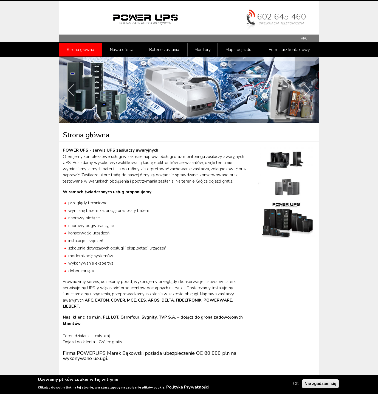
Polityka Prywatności (187, 387)
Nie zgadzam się (320, 384)
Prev (71, 90)
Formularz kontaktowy (289, 49)
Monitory (202, 49)
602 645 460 (281, 16)
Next (307, 90)
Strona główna (80, 49)
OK (296, 384)
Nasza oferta (121, 49)
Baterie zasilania (164, 49)
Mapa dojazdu (238, 49)
